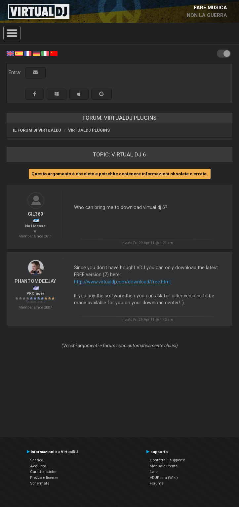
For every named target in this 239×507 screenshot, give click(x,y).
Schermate (39, 483)
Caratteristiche (43, 471)
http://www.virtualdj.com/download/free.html (122, 281)
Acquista (38, 466)
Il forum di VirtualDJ (37, 130)
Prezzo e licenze (44, 477)
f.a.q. (154, 471)
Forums (156, 483)
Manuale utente (164, 466)
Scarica (36, 460)
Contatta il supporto (167, 460)
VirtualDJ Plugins (89, 130)
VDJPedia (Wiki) (164, 477)
